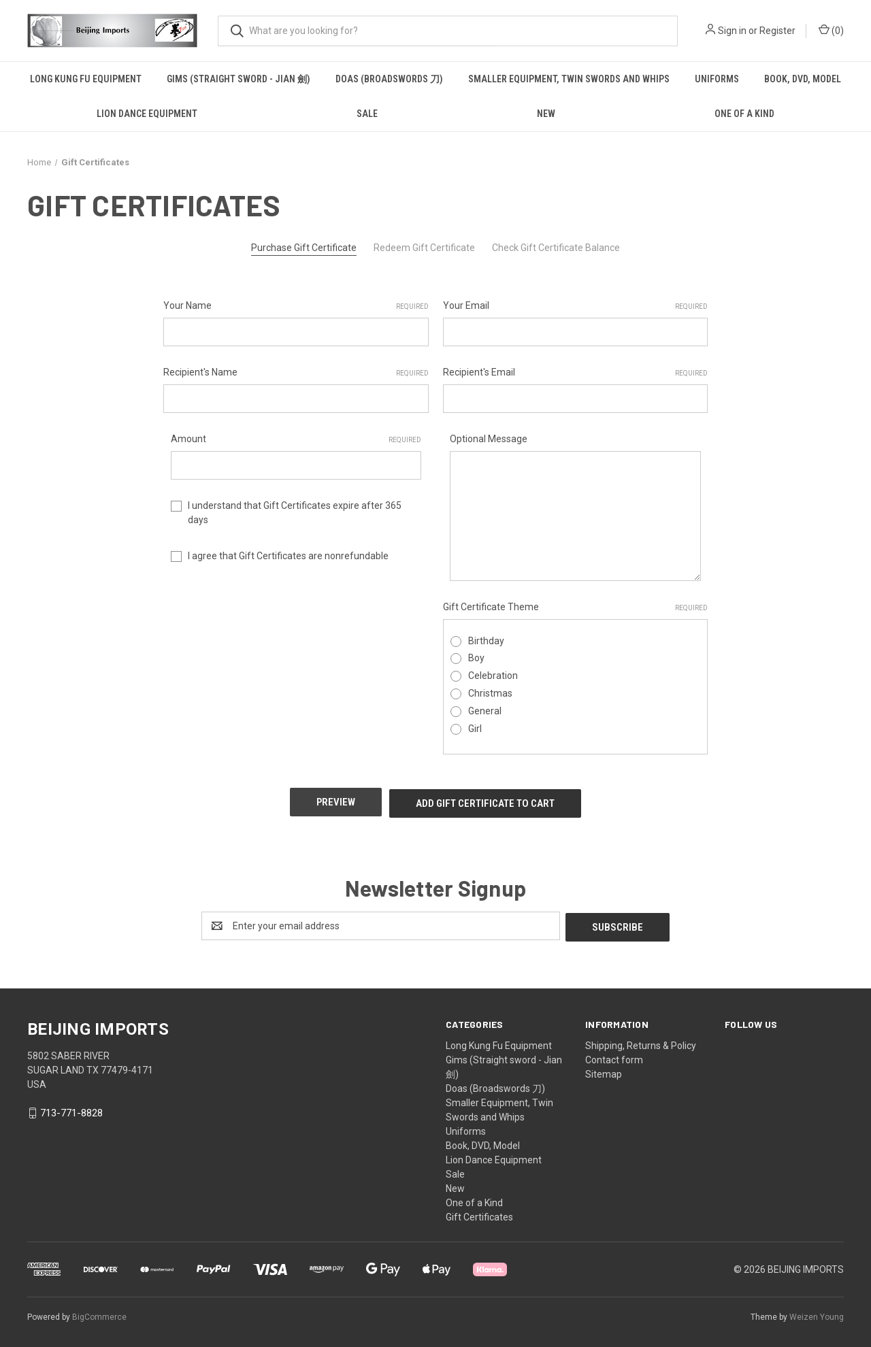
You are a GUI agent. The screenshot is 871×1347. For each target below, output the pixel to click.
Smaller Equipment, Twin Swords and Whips (569, 78)
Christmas (490, 693)
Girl (475, 728)
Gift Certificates (479, 1212)
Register (777, 30)
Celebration (493, 675)
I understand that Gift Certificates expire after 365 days (294, 512)
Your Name (296, 306)
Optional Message (488, 438)
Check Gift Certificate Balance (556, 247)
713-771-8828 (71, 1108)
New (546, 113)
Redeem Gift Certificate (424, 247)
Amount (296, 439)
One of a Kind (744, 113)
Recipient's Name (296, 373)
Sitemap (603, 1069)
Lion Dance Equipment (147, 113)
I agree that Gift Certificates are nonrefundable (288, 555)
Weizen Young (816, 1312)
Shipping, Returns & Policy (640, 1040)
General (485, 710)
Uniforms (717, 78)
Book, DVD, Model (802, 78)
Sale (367, 113)
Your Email (575, 306)
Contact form (614, 1055)
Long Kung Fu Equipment (86, 78)
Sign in (732, 30)
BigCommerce (99, 1312)
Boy (476, 657)
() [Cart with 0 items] (831, 30)
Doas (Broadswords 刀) (389, 78)
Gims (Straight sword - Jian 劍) (238, 78)
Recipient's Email (575, 373)
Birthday (486, 640)
